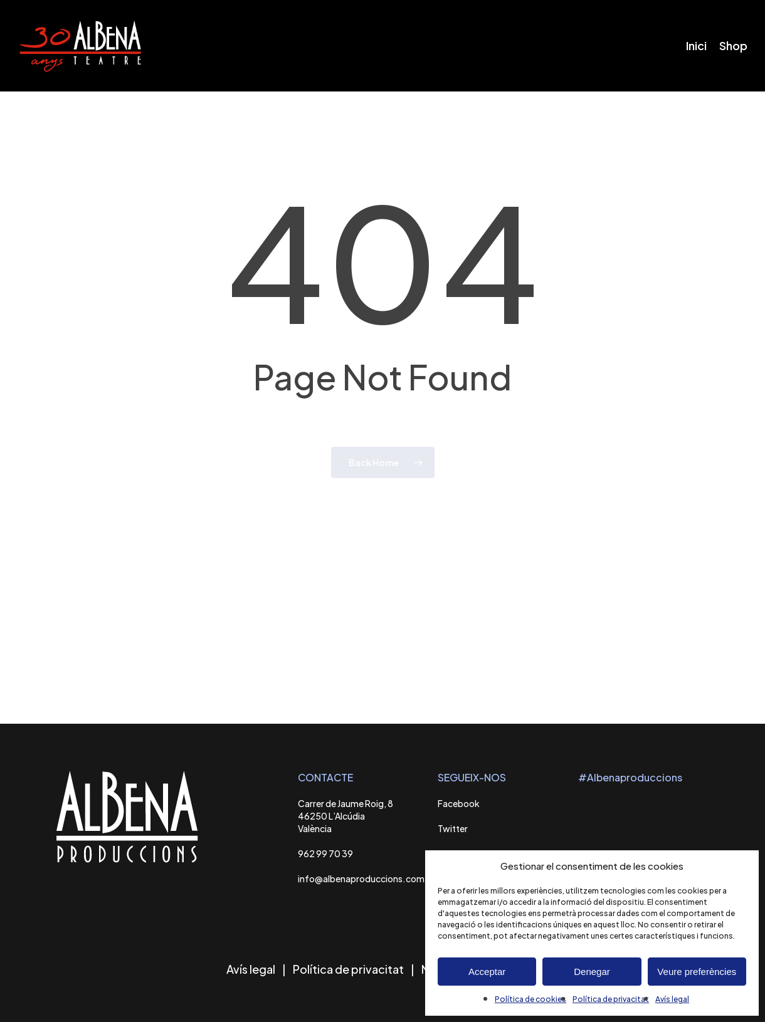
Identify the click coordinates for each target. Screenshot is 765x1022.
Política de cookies (530, 999)
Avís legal (672, 999)
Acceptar (486, 971)
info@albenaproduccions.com (361, 878)
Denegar (592, 971)
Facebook (459, 803)
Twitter (453, 828)
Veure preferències (696, 971)
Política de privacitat (610, 999)
